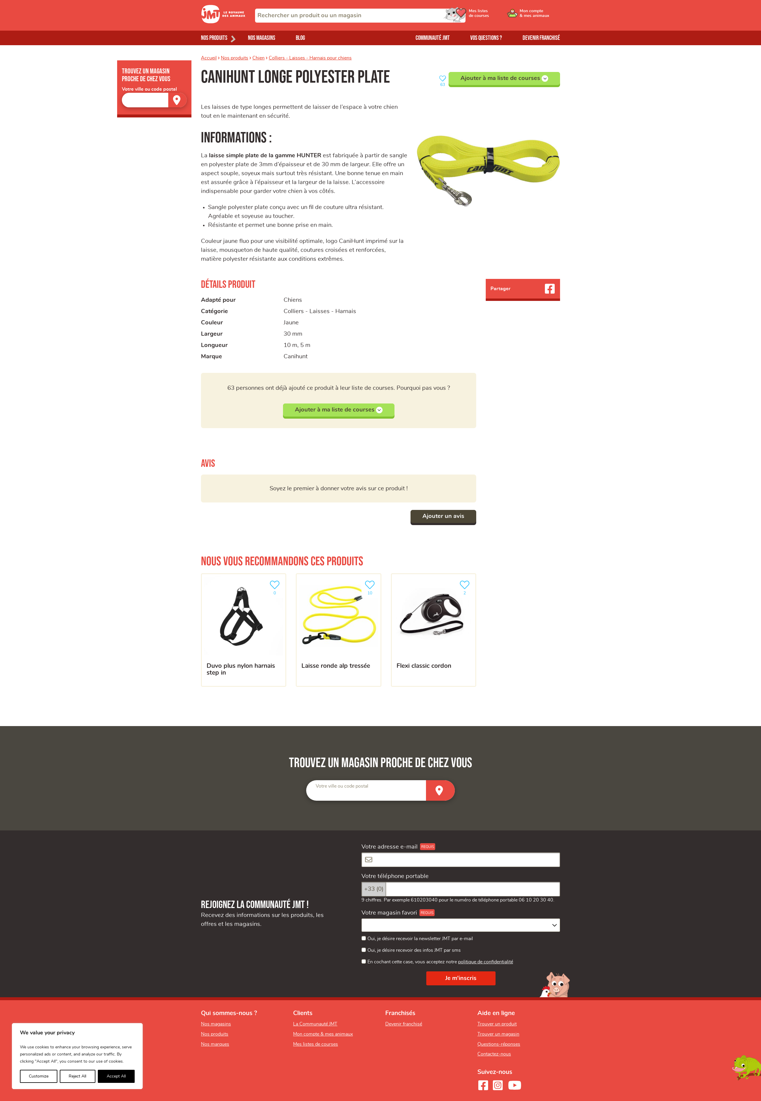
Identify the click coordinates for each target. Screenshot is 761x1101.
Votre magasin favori (389, 913)
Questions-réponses (498, 1044)
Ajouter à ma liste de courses (504, 78)
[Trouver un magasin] (177, 100)
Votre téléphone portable (395, 876)
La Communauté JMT (315, 1024)
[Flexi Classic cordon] (433, 630)
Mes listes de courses (315, 1044)
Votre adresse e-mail (389, 847)
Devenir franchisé (541, 38)
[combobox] (360, 16)
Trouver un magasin (498, 1034)
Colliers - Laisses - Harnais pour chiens (310, 58)
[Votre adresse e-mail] (460, 859)
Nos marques (215, 1044)
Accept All (116, 1076)
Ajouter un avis (443, 516)
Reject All (77, 1076)
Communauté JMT (433, 38)
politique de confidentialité (485, 961)
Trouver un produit (497, 1024)
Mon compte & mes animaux (323, 1034)
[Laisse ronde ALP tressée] (338, 630)
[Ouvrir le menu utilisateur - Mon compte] (540, 15)
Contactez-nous (494, 1054)
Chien (258, 58)
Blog (300, 38)
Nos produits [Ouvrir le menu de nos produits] (214, 38)
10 (371, 587)
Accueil (209, 58)
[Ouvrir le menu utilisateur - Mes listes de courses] (495, 15)
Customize (38, 1076)
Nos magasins (261, 38)
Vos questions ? (486, 38)
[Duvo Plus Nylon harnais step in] (243, 630)
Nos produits (234, 58)
